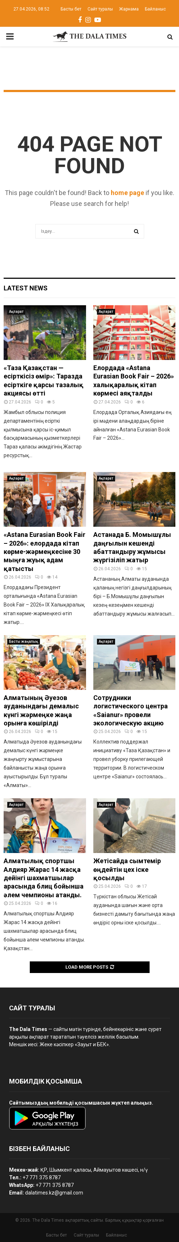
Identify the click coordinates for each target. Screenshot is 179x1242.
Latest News (26, 288)
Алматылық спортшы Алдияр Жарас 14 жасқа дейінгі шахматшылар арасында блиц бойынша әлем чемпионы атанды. (44, 878)
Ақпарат (16, 312)
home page (127, 192)
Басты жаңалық (23, 641)
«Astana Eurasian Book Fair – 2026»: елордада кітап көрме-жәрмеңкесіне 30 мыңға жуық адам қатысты (44, 551)
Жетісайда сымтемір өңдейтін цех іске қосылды (127, 869)
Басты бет (71, 9)
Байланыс (155, 9)
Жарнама (129, 9)
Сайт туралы (100, 9)
